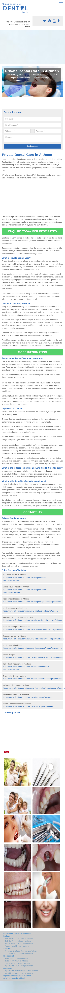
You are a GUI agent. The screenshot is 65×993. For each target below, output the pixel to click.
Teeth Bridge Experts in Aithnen (17, 963)
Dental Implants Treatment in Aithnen (19, 943)
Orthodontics (8, 968)
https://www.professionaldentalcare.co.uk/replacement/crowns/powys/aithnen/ (33, 648)
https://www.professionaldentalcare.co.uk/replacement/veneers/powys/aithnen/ (33, 639)
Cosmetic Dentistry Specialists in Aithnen (21, 951)
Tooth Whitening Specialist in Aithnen (19, 953)
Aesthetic (7, 948)
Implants (6, 936)
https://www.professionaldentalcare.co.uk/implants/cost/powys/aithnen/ (30, 611)
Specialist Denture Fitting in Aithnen (19, 966)
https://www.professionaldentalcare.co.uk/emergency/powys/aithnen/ (29, 697)
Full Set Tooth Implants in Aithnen (18, 941)
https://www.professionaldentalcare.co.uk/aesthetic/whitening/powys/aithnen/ (33, 630)
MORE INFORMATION (32, 352)
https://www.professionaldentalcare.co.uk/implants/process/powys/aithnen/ (32, 602)
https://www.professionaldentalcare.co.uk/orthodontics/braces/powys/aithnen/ (33, 679)
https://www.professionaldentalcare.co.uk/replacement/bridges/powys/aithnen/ (33, 657)
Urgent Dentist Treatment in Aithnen (17, 976)
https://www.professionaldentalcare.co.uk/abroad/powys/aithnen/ (28, 706)
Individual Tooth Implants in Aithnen (19, 939)
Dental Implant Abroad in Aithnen (16, 978)
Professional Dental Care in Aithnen (17, 934)
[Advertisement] (29, 47)
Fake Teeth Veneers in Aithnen (17, 958)
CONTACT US (32, 512)
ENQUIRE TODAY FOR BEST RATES (32, 231)
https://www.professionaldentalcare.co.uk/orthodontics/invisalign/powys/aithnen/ (34, 688)
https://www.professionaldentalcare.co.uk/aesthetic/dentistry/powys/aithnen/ (32, 620)
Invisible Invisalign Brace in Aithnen (19, 973)
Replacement (8, 956)
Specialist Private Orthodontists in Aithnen (21, 971)
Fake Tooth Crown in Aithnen (16, 961)
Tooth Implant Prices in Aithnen (17, 946)
